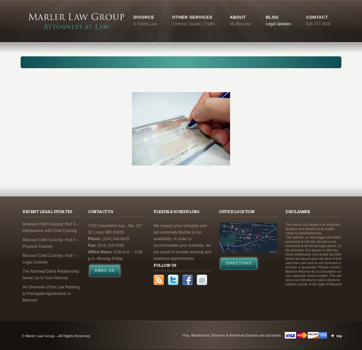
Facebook (187, 280)
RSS (159, 280)
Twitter (173, 280)
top (339, 336)
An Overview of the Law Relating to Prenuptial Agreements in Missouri (51, 293)
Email (202, 280)
